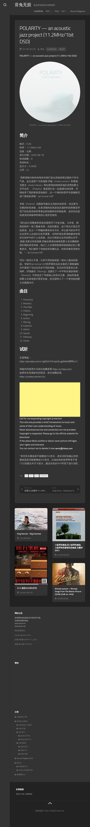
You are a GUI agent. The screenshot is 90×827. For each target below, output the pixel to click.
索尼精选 (43, 479)
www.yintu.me (20, 627)
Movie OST (24, 743)
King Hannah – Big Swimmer (29, 537)
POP (47, 11)
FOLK (57, 11)
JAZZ (22, 750)
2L (26, 479)
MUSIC (62, 49)
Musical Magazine (77, 11)
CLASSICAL (38, 11)
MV (18, 767)
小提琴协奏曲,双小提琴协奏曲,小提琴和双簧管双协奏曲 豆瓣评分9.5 (69, 551)
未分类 (19, 778)
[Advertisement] (50, 403)
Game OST (24, 739)
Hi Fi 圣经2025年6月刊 (27, 592)
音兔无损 (23, 5)
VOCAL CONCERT (24, 774)
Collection (20, 720)
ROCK (22, 758)
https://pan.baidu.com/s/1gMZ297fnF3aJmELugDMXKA (47, 361)
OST (63, 11)
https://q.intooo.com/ (63, 372)
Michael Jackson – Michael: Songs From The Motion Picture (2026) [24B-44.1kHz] (68, 595)
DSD (31, 479)
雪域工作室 (20, 798)
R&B (22, 754)
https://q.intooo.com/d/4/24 (34, 380)
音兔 (42, 49)
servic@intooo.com (65, 452)
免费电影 (29, 798)
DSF (36, 479)
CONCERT (22, 770)
